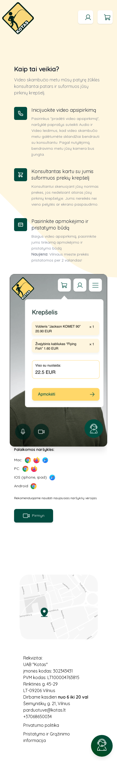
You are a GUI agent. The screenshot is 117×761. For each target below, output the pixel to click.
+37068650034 (37, 716)
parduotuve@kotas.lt (44, 710)
